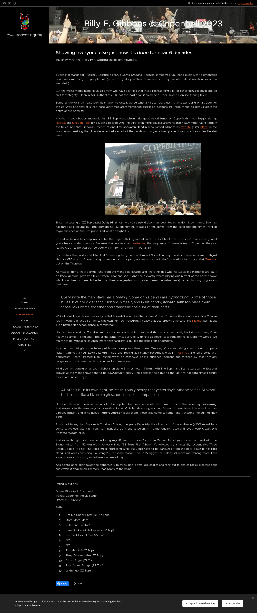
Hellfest (61, 123)
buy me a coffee (245, 3)
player (204, 127)
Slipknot (197, 321)
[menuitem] (24, 302)
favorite (186, 127)
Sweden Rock (81, 123)
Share (62, 583)
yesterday (138, 243)
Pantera (211, 259)
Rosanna (182, 352)
